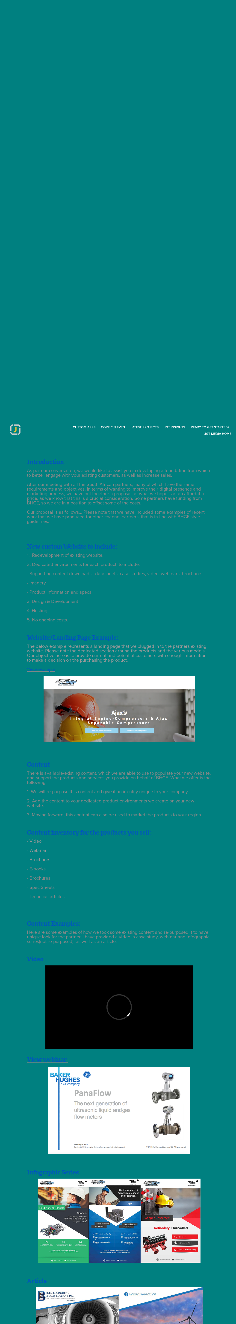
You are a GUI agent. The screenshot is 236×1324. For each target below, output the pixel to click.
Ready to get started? (210, 427)
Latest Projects (145, 427)
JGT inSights (174, 427)
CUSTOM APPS (84, 427)
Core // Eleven (113, 427)
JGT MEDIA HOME (217, 433)
